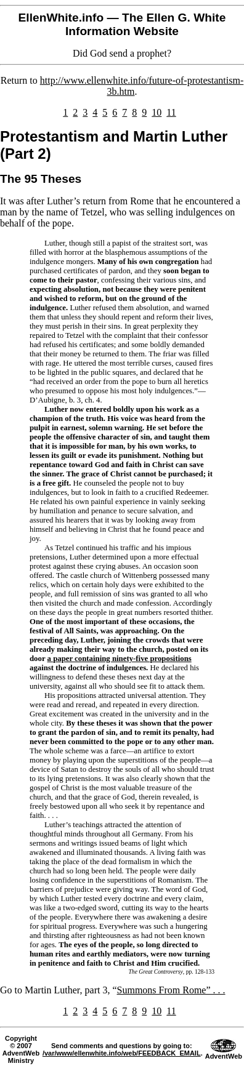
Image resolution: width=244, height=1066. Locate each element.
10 (156, 112)
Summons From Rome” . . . (171, 990)
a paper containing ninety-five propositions (119, 658)
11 (171, 112)
